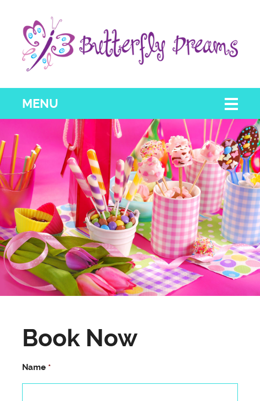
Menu (40, 104)
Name (36, 367)
